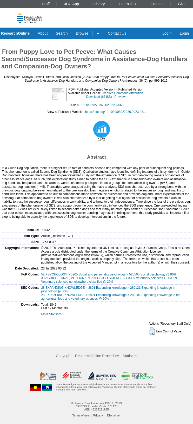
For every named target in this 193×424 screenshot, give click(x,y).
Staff (46, 4)
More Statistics (51, 314)
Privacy (98, 415)
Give (182, 4)
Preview (119, 97)
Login (166, 33)
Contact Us (117, 33)
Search (62, 33)
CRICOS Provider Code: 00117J (96, 406)
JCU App (71, 4)
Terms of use (80, 415)
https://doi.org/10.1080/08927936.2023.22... (115, 112)
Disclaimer (114, 415)
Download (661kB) (99, 97)
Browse (82, 33)
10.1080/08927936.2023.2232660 (100, 105)
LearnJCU (127, 4)
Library (99, 4)
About (43, 33)
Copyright (63, 356)
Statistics (130, 356)
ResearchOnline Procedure (97, 356)
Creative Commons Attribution (122, 93)
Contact (157, 4)
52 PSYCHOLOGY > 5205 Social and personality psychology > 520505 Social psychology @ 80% (108, 274)
